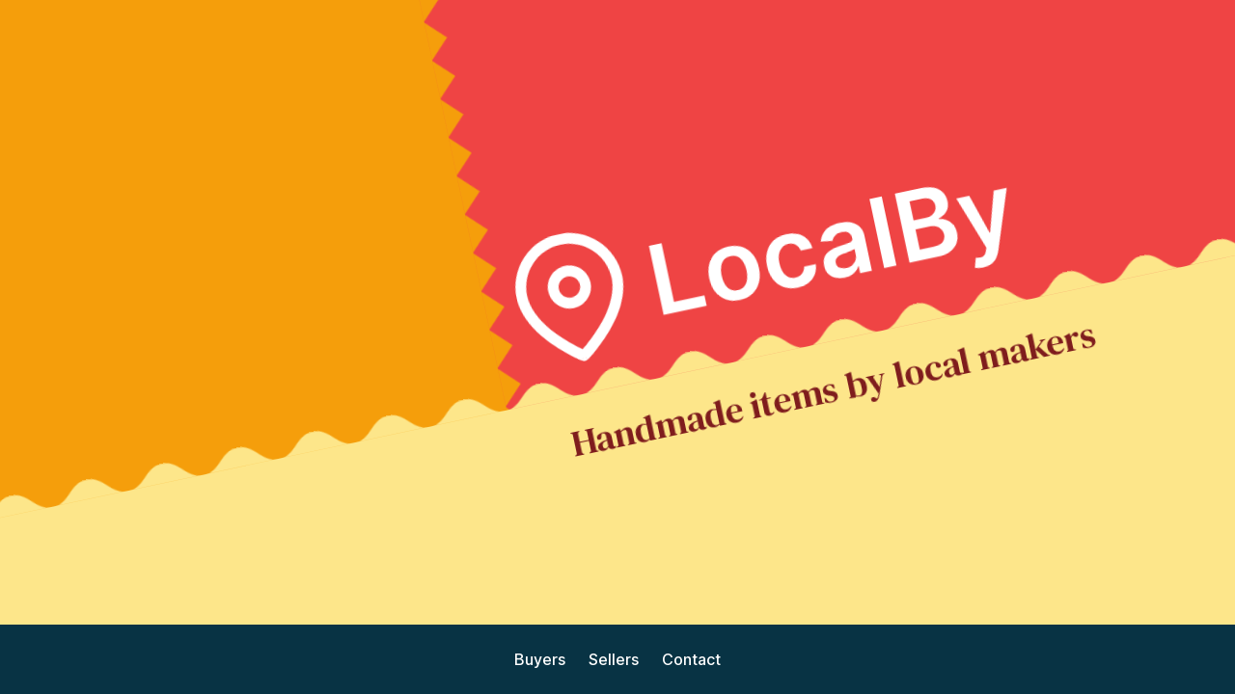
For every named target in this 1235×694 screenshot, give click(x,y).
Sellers (614, 659)
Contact (691, 659)
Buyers (539, 659)
